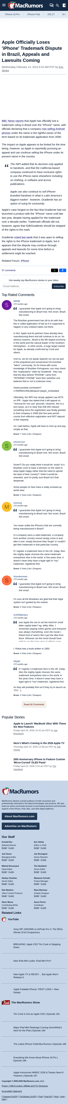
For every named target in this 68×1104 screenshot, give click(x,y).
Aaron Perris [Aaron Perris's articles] (40, 902)
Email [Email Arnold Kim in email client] (4, 848)
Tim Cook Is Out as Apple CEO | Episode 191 (36, 1014)
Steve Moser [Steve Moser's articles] (7, 902)
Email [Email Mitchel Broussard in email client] (4, 872)
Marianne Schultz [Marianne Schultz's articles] (42, 878)
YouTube (13, 919)
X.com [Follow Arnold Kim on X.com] (11, 848)
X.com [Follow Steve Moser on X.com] (11, 908)
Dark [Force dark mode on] (4, 1099)
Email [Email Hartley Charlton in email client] (4, 884)
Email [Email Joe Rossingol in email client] (36, 860)
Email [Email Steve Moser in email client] (4, 908)
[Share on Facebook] (62, 270)
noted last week (23, 237)
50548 (16, 301)
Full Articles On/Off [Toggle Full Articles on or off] (28, 1096)
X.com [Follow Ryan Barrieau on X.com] (43, 896)
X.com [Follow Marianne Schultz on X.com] (43, 884)
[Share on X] (54, 270)
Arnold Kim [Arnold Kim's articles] (7, 842)
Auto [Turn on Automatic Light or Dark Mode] (57, 1096)
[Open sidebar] (64, 5)
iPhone (25, 260)
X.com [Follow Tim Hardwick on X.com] (43, 872)
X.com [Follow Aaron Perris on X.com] (43, 908)
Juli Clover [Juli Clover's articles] (7, 854)
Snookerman (20, 576)
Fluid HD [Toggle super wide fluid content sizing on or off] (48, 1096)
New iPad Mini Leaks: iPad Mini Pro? (32, 960)
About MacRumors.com (19, 816)
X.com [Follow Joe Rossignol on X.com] (43, 860)
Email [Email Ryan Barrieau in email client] (36, 896)
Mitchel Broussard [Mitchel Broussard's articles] (10, 866)
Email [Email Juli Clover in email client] (4, 860)
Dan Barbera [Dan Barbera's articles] (7, 890)
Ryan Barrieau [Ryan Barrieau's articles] (40, 890)
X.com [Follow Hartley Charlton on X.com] (11, 884)
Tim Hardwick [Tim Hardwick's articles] (40, 866)
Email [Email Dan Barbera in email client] (4, 896)
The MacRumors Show (25, 1002)
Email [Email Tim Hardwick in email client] (36, 872)
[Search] (58, 5)
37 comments (9, 270)
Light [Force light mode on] (62, 1096)
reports (13, 120)
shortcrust (19, 442)
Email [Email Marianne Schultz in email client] (36, 884)
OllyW (16, 661)
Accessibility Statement (12, 1091)
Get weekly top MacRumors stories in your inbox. (34, 280)
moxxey (17, 503)
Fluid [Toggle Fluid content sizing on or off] (40, 1096)
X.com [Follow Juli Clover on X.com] (11, 860)
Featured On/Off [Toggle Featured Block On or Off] (10, 1096)
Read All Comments (34, 704)
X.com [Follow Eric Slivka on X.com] (43, 848)
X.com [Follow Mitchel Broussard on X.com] (11, 872)
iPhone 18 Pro (12, 14)
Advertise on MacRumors (21, 826)
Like (29, 434)
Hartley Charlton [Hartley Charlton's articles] (9, 878)
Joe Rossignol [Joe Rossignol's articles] (40, 854)
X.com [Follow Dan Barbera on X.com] (11, 896)
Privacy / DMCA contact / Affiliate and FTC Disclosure (25, 1086)
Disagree (37, 434)
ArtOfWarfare (20, 615)
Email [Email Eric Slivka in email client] (36, 848)
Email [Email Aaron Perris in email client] (36, 908)
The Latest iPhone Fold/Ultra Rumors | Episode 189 (39, 1044)
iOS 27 (51, 14)
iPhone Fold (33, 14)
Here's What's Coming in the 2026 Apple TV (38, 743)
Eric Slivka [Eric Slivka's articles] (39, 842)
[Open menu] (4, 5)
